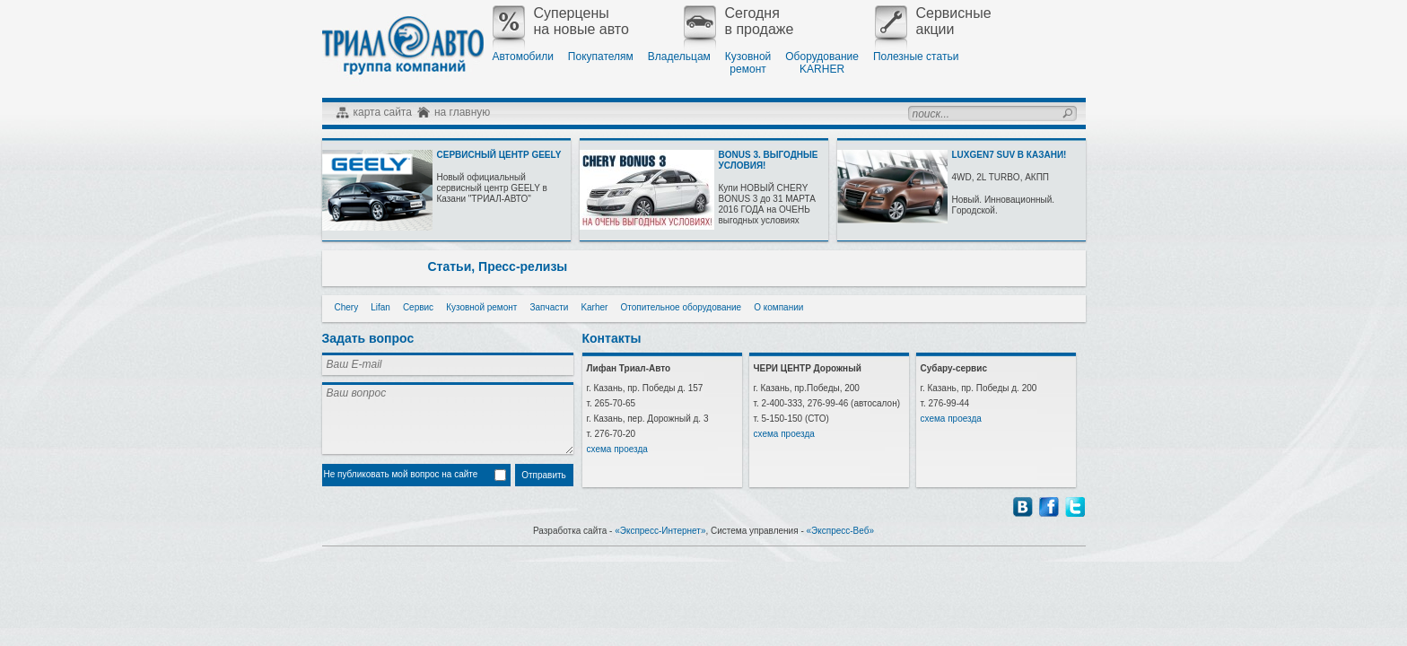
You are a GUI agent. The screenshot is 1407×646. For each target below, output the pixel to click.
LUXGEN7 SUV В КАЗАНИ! (1009, 155)
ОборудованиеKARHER (822, 62)
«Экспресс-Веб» (841, 531)
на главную (462, 112)
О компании (778, 307)
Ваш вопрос (447, 418)
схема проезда (617, 449)
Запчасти (548, 307)
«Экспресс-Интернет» (660, 531)
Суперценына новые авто (561, 21)
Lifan (380, 307)
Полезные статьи (915, 56)
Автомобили (523, 56)
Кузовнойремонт (748, 62)
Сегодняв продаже (739, 21)
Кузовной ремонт (481, 307)
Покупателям (601, 56)
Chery (347, 307)
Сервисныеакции (933, 21)
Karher (594, 307)
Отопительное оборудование (680, 307)
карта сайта (383, 112)
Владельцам (679, 56)
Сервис (418, 307)
